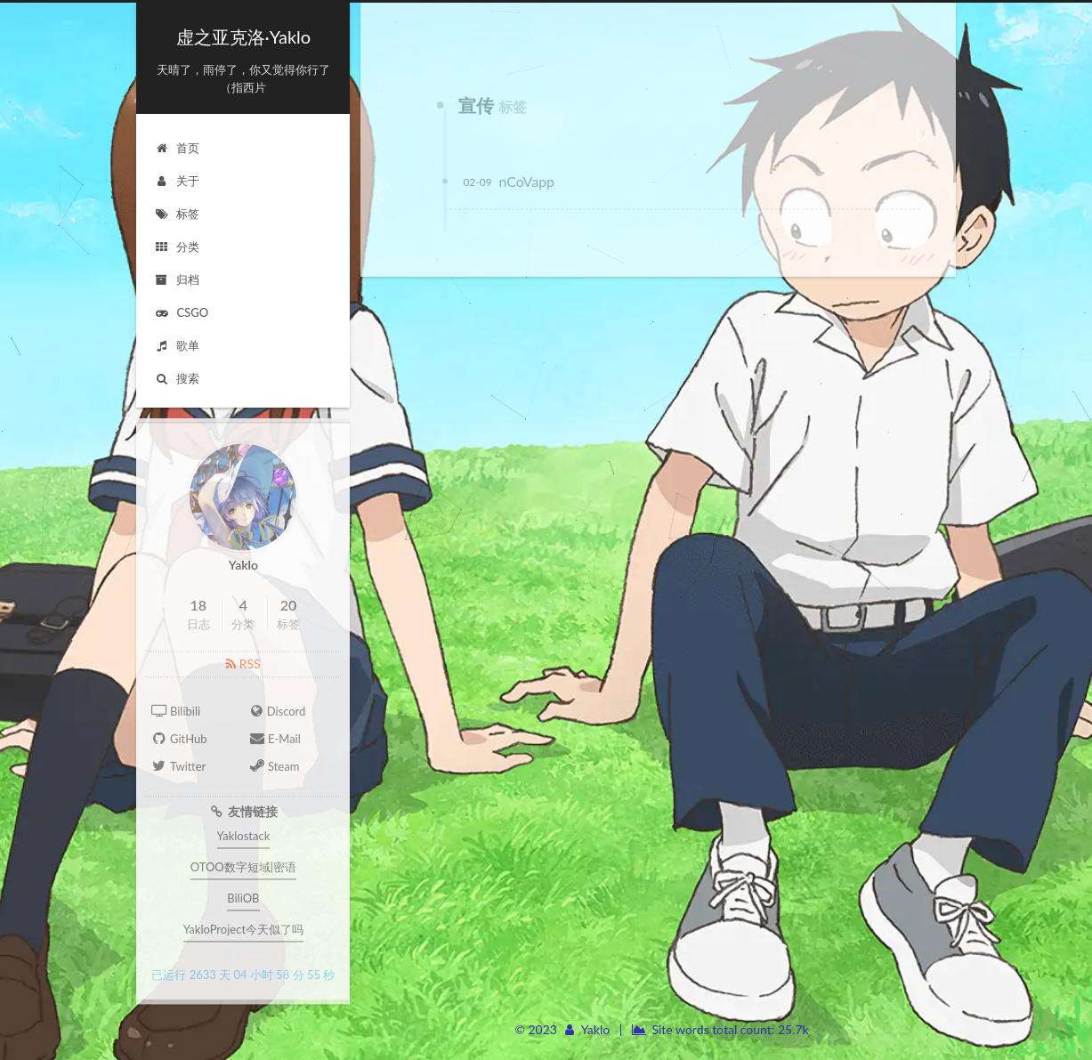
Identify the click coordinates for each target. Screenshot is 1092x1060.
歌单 (176, 345)
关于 (176, 181)
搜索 (176, 378)
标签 (176, 213)
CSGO (181, 312)
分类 (176, 246)
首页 (176, 148)
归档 (176, 279)
